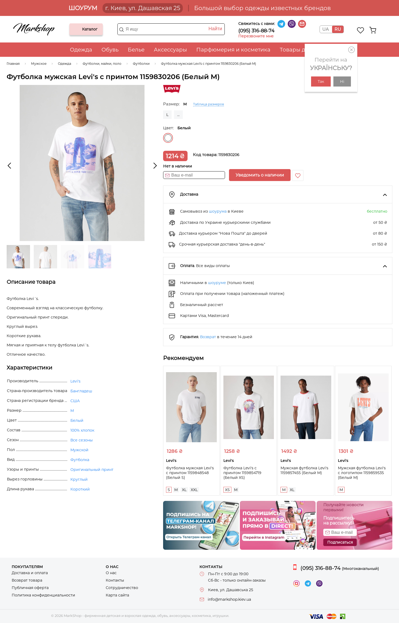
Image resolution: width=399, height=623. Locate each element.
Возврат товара (27, 580)
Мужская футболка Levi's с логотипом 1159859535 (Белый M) (362, 473)
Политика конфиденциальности (43, 595)
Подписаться (340, 542)
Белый (168, 137)
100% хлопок (82, 430)
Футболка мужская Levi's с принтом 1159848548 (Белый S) (190, 473)
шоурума (218, 211)
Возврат (208, 336)
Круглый (79, 479)
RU (337, 29)
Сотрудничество (122, 587)
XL (184, 489)
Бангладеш (81, 391)
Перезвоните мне (256, 36)
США (75, 400)
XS (227, 489)
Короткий (80, 489)
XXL (194, 489)
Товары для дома (304, 49)
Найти (215, 28)
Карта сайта (117, 595)
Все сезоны (81, 440)
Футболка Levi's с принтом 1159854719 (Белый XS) (242, 473)
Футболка (79, 459)
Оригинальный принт (91, 469)
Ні (342, 81)
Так (321, 81)
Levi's (75, 381)
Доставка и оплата (30, 572)
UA (325, 29)
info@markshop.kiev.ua (229, 599)
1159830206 (228, 154)
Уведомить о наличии (260, 175)
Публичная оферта (30, 587)
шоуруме (217, 282)
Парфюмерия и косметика (233, 49)
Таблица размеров (208, 104)
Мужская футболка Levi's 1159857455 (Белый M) (304, 470)
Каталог (78, 29)
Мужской (79, 450)
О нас (111, 572)
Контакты (115, 580)
